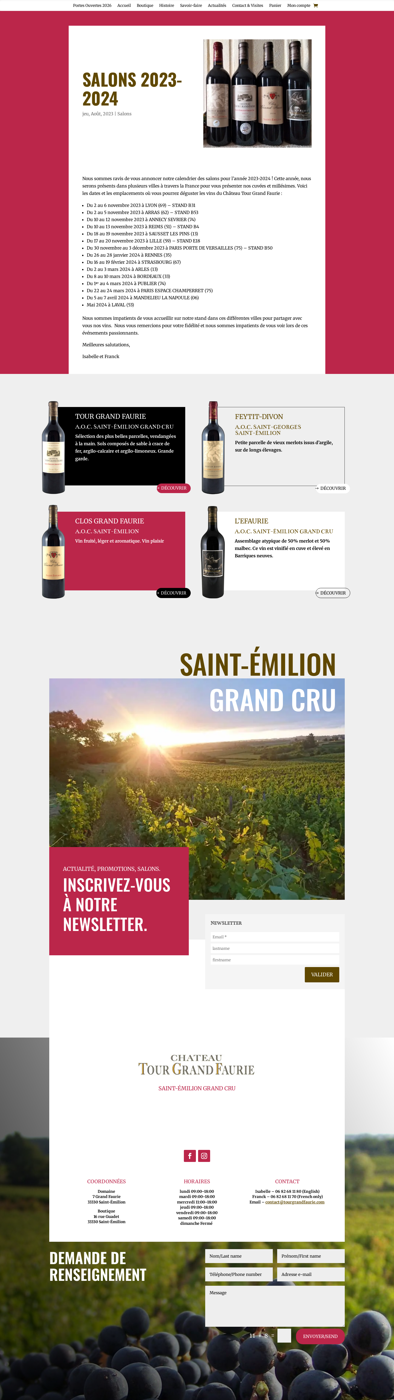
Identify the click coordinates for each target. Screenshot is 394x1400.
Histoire (166, 6)
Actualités (217, 6)
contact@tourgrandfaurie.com (295, 1202)
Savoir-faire (191, 6)
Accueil (124, 6)
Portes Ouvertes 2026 (92, 6)
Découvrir (173, 488)
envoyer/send (320, 1337)
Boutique (145, 6)
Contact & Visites (247, 6)
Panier (275, 6)
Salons (124, 113)
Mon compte (298, 6)
